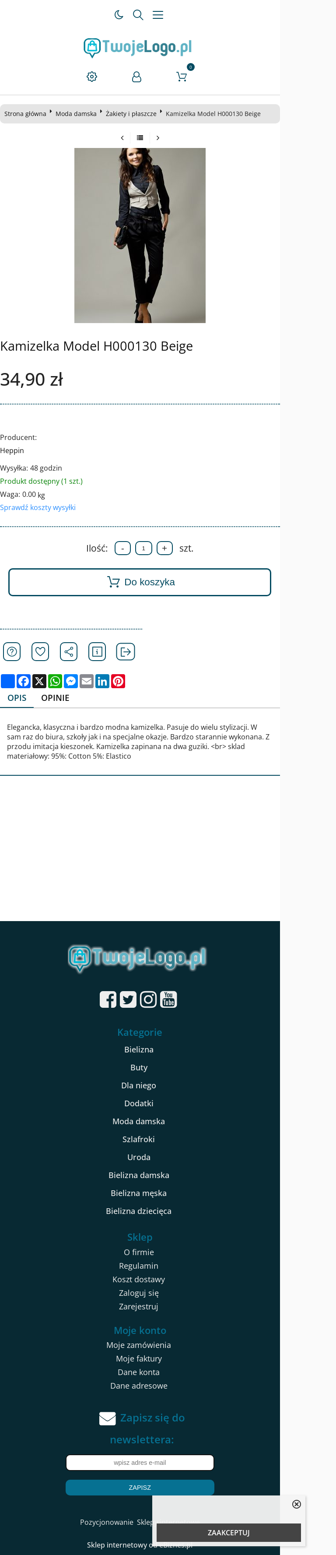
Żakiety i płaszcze (134, 113)
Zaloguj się (167, 1293)
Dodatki (167, 1103)
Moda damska (79, 113)
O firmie (167, 1252)
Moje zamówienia (166, 1345)
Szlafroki (166, 1139)
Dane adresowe (167, 1386)
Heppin (16, 450)
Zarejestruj (166, 1307)
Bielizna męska (167, 1193)
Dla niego (166, 1085)
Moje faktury (167, 1359)
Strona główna (29, 113)
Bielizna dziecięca (167, 1211)
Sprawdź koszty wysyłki (41, 507)
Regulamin (166, 1266)
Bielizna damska (166, 1175)
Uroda (166, 1157)
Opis (21, 698)
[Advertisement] (168, 856)
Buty (166, 1067)
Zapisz (167, 1488)
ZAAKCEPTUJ (229, 1532)
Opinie (61, 698)
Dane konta (167, 1373)
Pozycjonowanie (134, 1523)
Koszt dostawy (166, 1279)
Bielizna (167, 1050)
